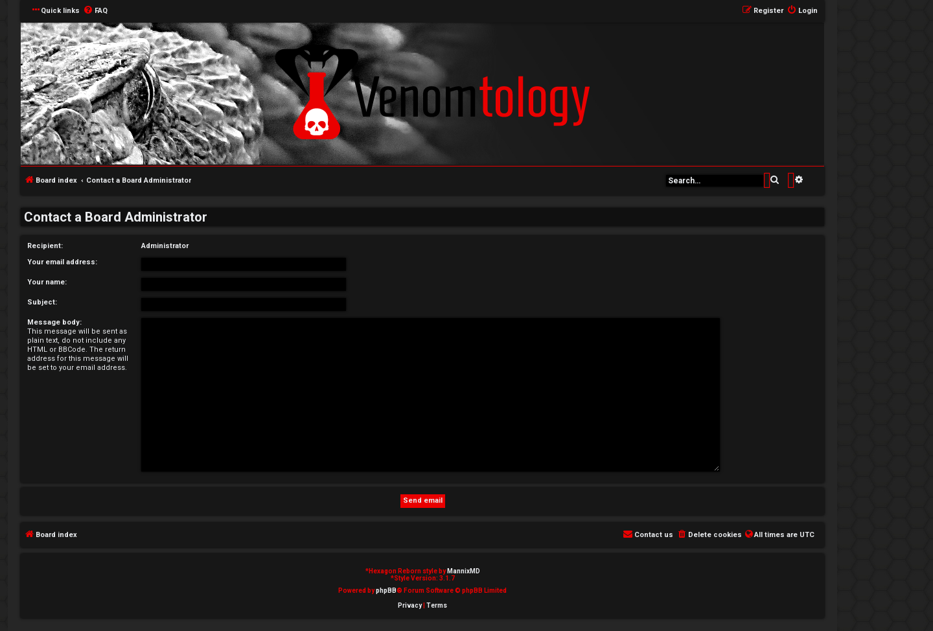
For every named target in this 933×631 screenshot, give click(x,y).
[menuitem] (95, 11)
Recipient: (45, 246)
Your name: (47, 282)
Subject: (42, 302)
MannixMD (463, 571)
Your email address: (62, 262)
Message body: (54, 322)
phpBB (386, 590)
